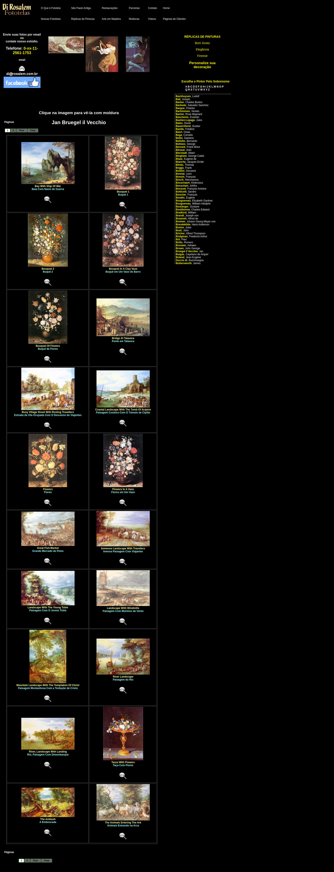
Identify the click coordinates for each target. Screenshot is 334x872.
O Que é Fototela (50, 8)
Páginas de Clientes (174, 18)
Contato (152, 8)
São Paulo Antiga (81, 8)
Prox (21, 130)
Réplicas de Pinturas (83, 18)
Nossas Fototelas (51, 18)
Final (32, 130)
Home (166, 8)
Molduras (134, 18)
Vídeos (152, 18)
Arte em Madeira (111, 18)
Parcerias (134, 8)
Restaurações (110, 8)
